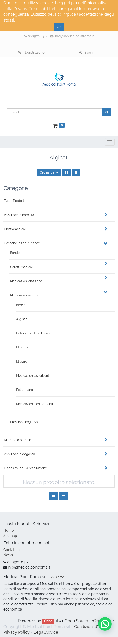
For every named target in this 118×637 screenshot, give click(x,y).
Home (8, 530)
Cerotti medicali (21, 267)
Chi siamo (57, 577)
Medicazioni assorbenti (33, 375)
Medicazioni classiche (26, 281)
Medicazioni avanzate (26, 295)
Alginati (21, 319)
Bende (15, 253)
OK (59, 27)
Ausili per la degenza (19, 454)
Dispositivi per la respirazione (25, 468)
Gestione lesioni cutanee (22, 243)
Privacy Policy (16, 632)
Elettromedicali (15, 229)
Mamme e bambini (18, 440)
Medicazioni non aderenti (34, 404)
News (8, 555)
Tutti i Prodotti (14, 201)
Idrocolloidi (24, 347)
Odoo (48, 621)
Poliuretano (24, 390)
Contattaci (11, 550)
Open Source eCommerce (89, 620)
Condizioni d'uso (89, 626)
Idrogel (21, 361)
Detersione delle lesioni (33, 333)
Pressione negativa (24, 422)
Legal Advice (46, 632)
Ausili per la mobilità (19, 215)
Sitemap (10, 535)
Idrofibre (22, 305)
